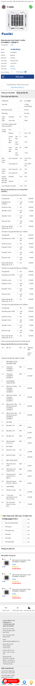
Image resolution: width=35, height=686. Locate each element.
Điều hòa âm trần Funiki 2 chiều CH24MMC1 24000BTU (21, 561)
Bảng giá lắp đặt (22, 93)
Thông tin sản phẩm (8, 93)
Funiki (14, 564)
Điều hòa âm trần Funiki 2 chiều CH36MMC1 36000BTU (21, 590)
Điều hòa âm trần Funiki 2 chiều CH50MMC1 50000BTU (21, 575)
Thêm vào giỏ (21, 72)
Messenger (24, 682)
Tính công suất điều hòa (9, 96)
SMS (31, 682)
